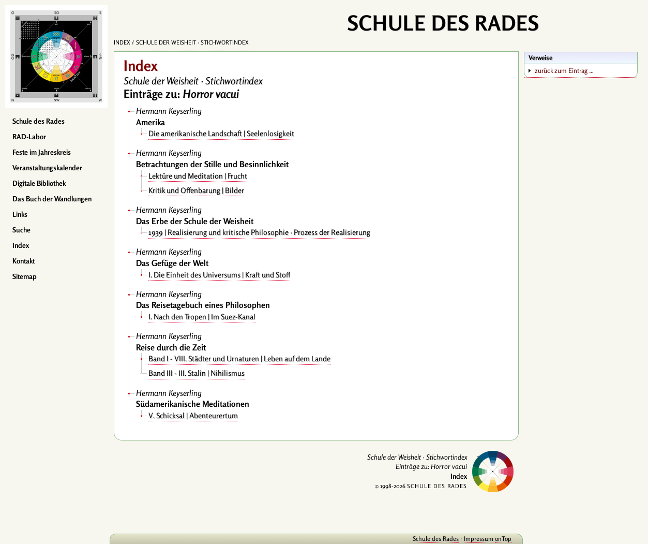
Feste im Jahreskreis (41, 152)
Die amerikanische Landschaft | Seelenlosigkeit (221, 133)
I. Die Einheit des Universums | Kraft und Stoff (219, 274)
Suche (21, 230)
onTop (503, 538)
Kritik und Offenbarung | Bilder (196, 190)
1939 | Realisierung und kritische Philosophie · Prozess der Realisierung (259, 232)
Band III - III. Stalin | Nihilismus (196, 373)
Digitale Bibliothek (39, 183)
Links (19, 214)
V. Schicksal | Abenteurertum (193, 415)
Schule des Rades (38, 121)
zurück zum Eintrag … (564, 70)
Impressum (478, 538)
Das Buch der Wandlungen (52, 199)
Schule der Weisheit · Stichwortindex (192, 42)
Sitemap (24, 276)
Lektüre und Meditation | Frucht (197, 175)
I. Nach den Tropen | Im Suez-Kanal (201, 316)
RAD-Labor (29, 137)
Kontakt (23, 261)
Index (20, 245)
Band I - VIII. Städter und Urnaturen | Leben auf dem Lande (239, 358)
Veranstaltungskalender (47, 168)
